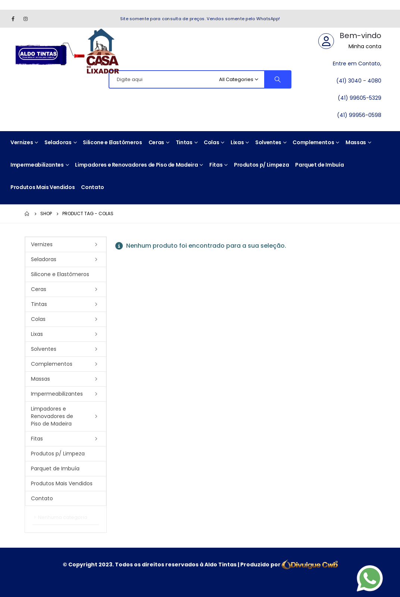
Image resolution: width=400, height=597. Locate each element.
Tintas (184, 142)
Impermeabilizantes (37, 164)
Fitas (215, 164)
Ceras (156, 142)
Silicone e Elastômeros (112, 142)
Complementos (313, 142)
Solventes (268, 142)
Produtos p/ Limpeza (261, 164)
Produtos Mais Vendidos (42, 187)
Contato (92, 187)
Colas (211, 142)
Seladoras (58, 142)
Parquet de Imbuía (319, 164)
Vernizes (21, 142)
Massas (356, 142)
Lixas (237, 142)
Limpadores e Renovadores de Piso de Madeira (136, 164)
